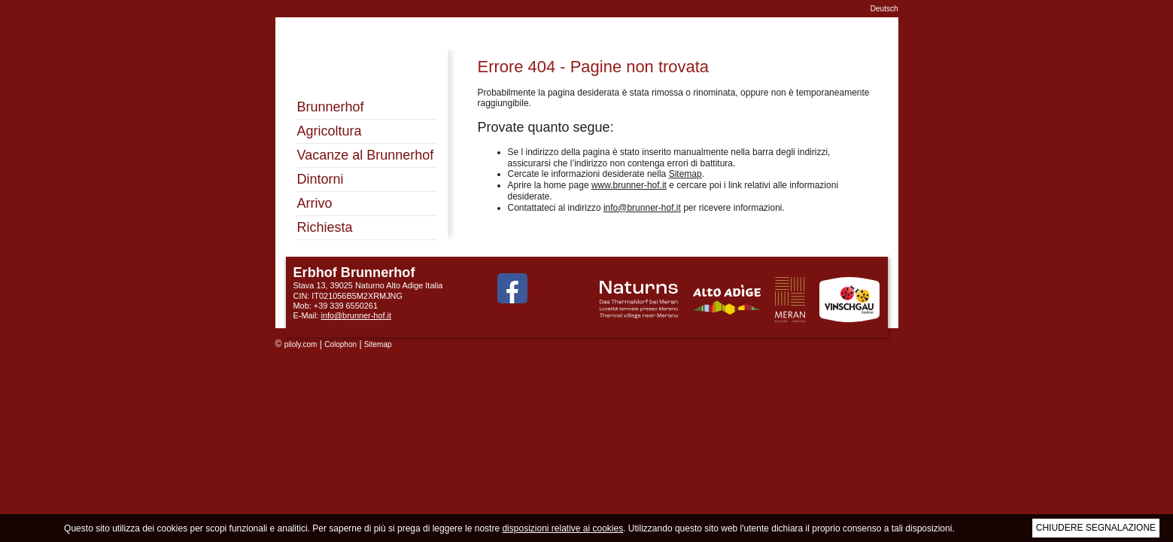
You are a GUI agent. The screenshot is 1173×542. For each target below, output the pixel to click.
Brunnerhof (330, 106)
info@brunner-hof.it (642, 207)
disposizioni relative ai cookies (562, 528)
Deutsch (884, 9)
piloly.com (301, 344)
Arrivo (315, 203)
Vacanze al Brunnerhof (365, 155)
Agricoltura (329, 131)
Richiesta (325, 227)
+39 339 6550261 (346, 305)
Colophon (340, 344)
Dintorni (320, 179)
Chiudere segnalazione (1096, 527)
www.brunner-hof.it (629, 185)
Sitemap (685, 174)
